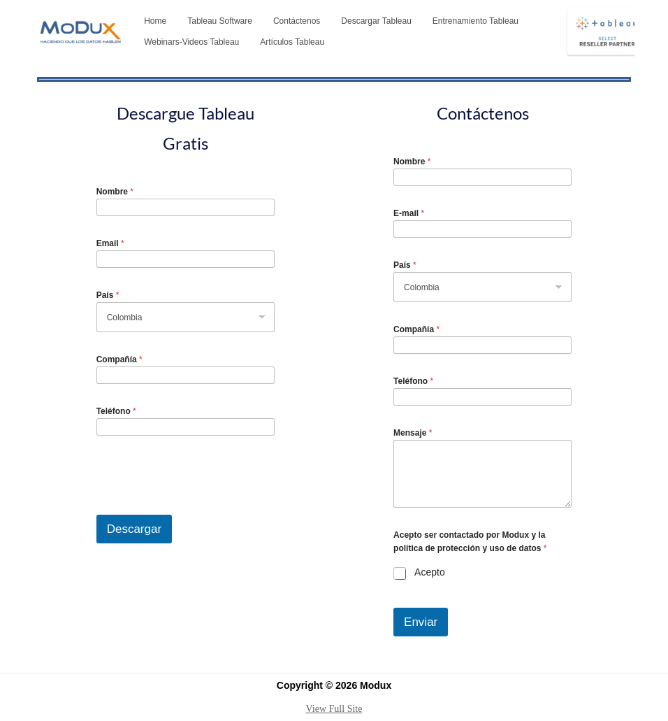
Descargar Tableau (376, 21)
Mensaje (412, 433)
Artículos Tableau (292, 42)
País (107, 295)
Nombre (114, 192)
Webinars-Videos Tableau (191, 42)
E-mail (408, 213)
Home (155, 21)
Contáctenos (296, 21)
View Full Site (334, 709)
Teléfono (116, 411)
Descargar (134, 529)
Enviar (420, 622)
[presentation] (202, 505)
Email (110, 243)
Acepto (429, 572)
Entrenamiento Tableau (475, 21)
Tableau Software (219, 21)
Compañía (119, 359)
